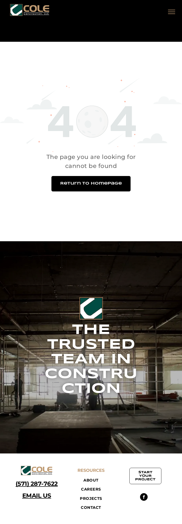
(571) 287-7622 (37, 483)
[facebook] (144, 497)
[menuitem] (91, 480)
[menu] (171, 12)
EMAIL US (36, 495)
